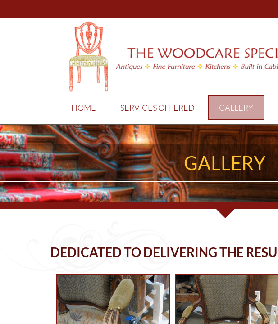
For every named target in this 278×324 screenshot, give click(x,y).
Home (83, 107)
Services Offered (157, 107)
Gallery (236, 107)
